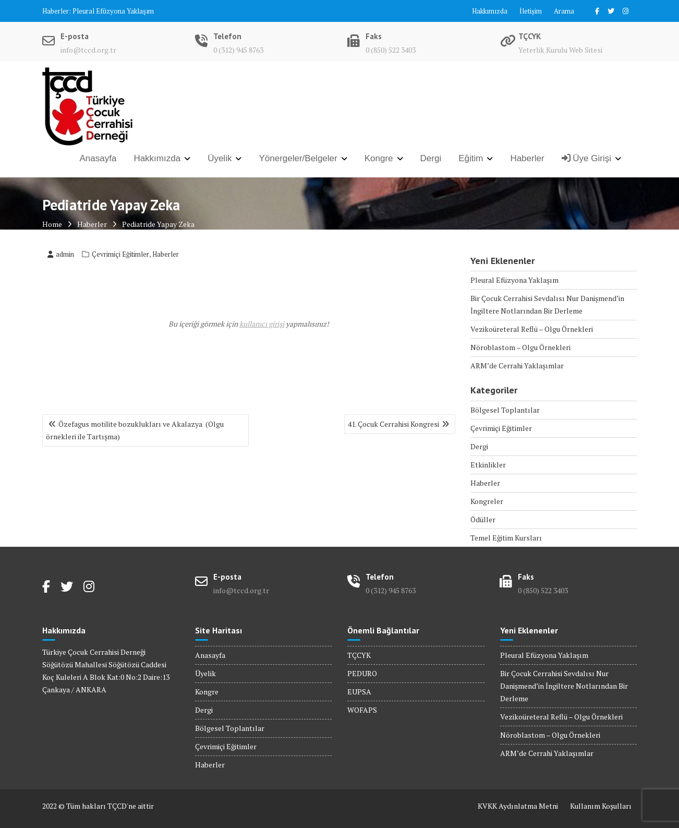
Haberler (527, 158)
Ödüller (482, 519)
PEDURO (362, 673)
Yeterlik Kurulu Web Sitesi (560, 50)
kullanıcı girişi (261, 324)
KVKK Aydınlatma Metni (518, 806)
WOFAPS (362, 710)
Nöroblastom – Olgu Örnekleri (520, 347)
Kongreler (486, 501)
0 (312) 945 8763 (238, 50)
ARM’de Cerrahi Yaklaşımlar (517, 365)
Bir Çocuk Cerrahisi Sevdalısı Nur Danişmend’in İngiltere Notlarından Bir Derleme (564, 685)
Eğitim (470, 158)
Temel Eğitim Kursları (506, 538)
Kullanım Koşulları (601, 806)
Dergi (431, 158)
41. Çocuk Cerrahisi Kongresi (393, 424)
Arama (564, 11)
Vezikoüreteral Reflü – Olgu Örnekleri (531, 329)
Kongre (379, 158)
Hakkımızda (489, 11)
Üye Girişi (586, 158)
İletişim (530, 11)
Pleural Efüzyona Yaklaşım (113, 11)
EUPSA (359, 692)
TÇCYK (359, 655)
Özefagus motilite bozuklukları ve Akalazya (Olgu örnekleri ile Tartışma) (135, 430)
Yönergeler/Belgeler (298, 158)
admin (60, 254)
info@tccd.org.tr (88, 50)
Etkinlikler (488, 465)
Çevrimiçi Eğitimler (120, 254)
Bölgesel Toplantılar (505, 410)
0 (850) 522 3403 (391, 50)
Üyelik (220, 158)
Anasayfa (98, 158)
